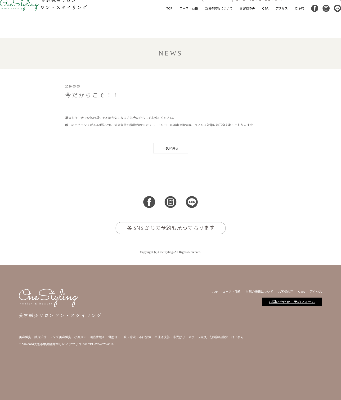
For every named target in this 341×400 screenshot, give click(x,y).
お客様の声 (240, 29)
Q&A (258, 29)
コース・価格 (182, 29)
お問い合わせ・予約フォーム (292, 302)
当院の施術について (212, 29)
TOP (163, 29)
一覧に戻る (170, 148)
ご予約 (292, 29)
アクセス (275, 29)
